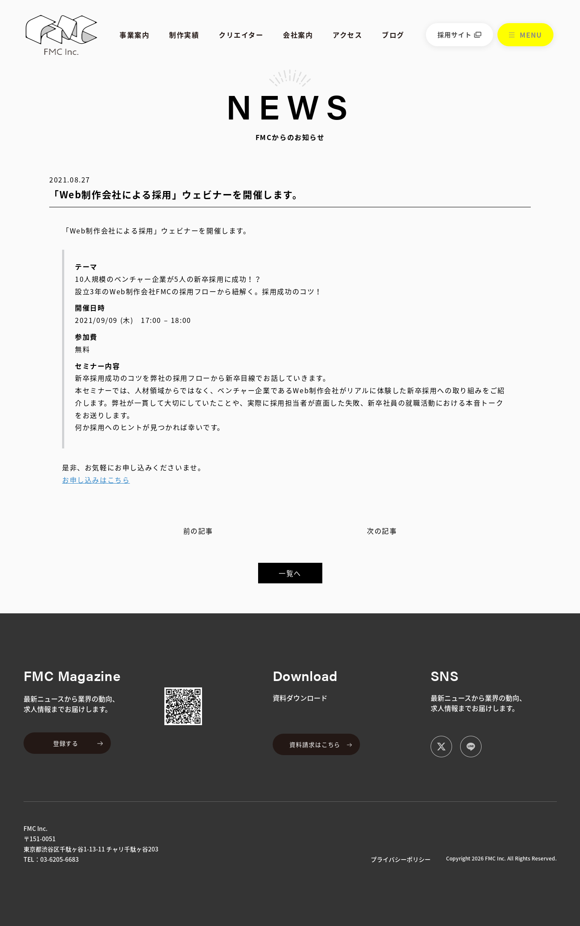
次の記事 (382, 531)
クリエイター (241, 35)
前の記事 (198, 531)
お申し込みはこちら (96, 480)
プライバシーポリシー (401, 859)
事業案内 (134, 35)
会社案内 (298, 35)
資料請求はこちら (314, 744)
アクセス (347, 35)
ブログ (393, 35)
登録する (65, 743)
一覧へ (290, 573)
